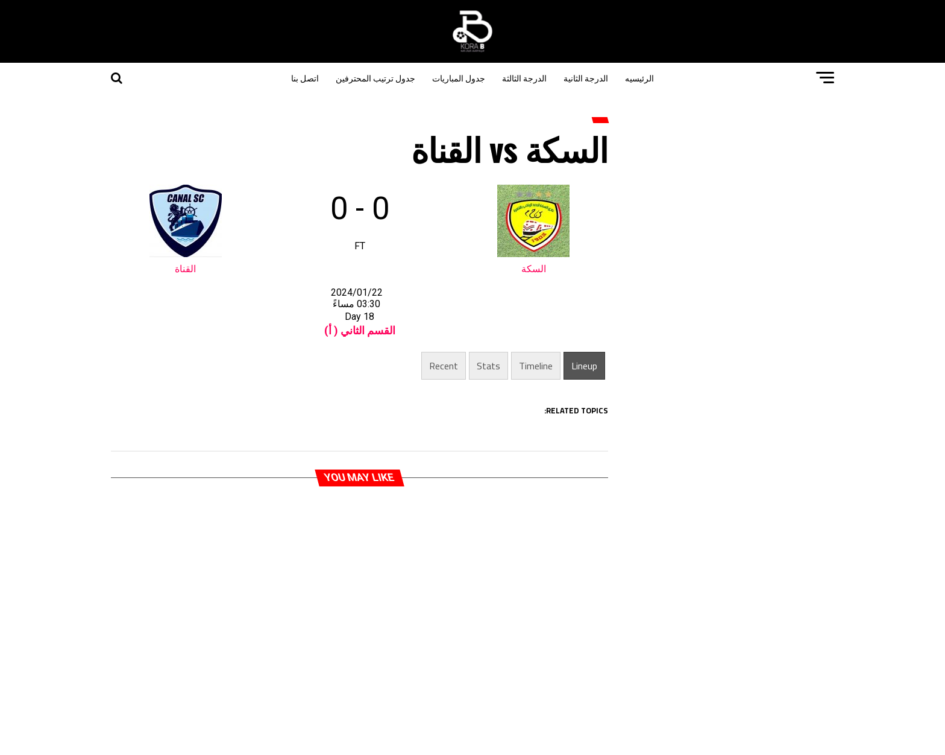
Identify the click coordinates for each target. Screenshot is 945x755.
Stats (488, 366)
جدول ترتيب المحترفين (375, 77)
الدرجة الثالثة (524, 77)
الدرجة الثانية (586, 77)
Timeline (536, 366)
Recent (443, 366)
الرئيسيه (639, 77)
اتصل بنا (305, 77)
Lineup (584, 366)
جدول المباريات (458, 77)
